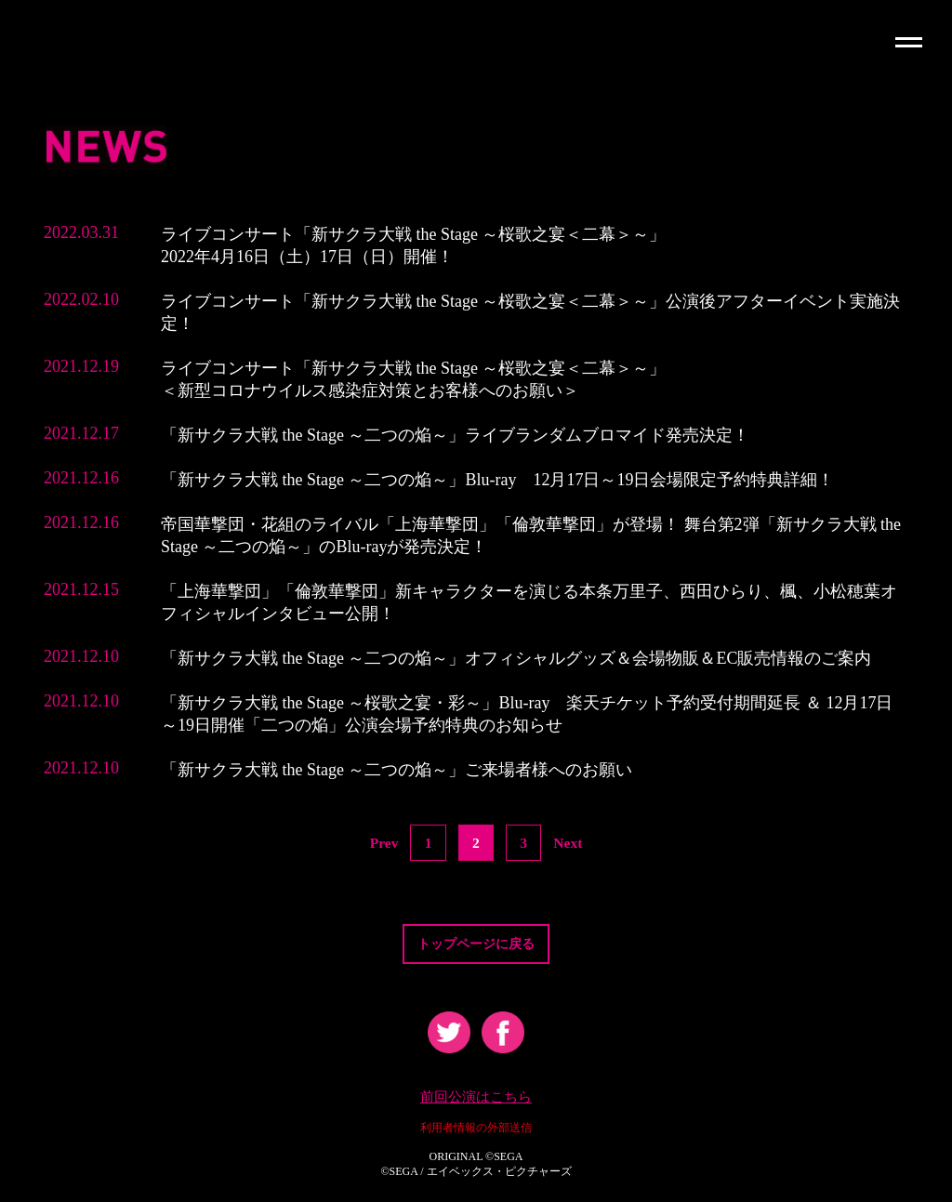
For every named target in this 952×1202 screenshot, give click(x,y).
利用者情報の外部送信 (476, 1131)
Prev (383, 843)
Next (569, 843)
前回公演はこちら (476, 1100)
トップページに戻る (476, 945)
